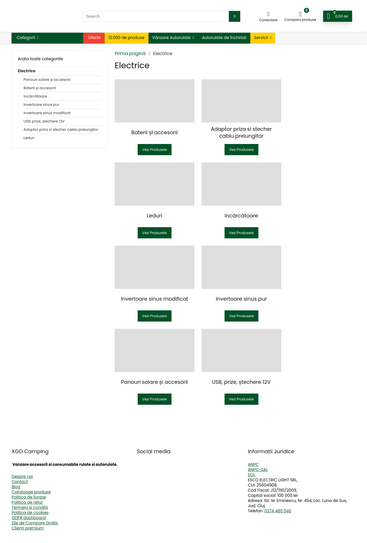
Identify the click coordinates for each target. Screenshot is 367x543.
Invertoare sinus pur (41, 104)
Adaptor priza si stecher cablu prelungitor (61, 129)
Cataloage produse (31, 492)
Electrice (27, 71)
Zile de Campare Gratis (35, 523)
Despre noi (22, 476)
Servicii (261, 37)
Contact (20, 481)
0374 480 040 (277, 511)
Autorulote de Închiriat (224, 37)
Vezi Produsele (152, 149)
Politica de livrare (29, 497)
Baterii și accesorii (40, 87)
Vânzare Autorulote (171, 37)
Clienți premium (28, 528)
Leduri (29, 137)
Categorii (26, 37)
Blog (16, 487)
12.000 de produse (126, 37)
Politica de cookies (30, 512)
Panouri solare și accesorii (47, 79)
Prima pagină (130, 53)
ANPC (253, 464)
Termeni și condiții (30, 507)
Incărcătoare (35, 96)
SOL (251, 475)
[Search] (234, 16)
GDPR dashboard (29, 518)
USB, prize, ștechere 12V (44, 121)
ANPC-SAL (258, 469)
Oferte (94, 37)
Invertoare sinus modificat (47, 112)
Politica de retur (27, 502)
